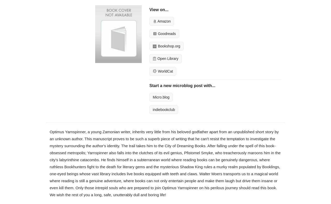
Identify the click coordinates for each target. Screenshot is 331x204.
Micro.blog (161, 97)
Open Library (165, 59)
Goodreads (164, 34)
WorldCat (163, 71)
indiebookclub (164, 110)
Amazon (162, 21)
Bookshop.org (166, 46)
